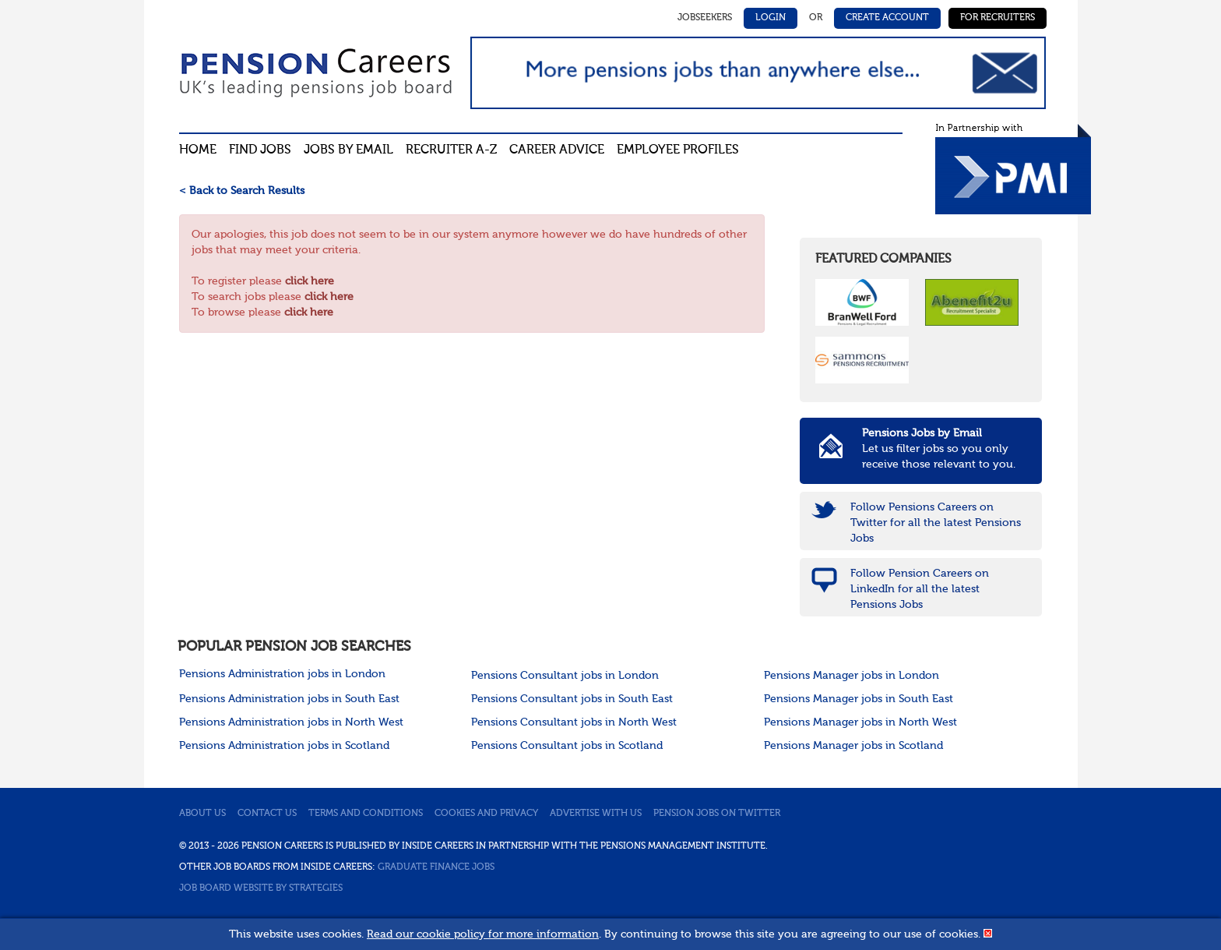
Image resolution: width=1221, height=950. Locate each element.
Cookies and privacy (486, 813)
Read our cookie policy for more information (483, 934)
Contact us (267, 813)
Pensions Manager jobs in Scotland (853, 745)
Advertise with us (596, 813)
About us (202, 813)
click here (309, 281)
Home (197, 150)
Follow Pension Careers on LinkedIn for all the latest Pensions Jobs (919, 589)
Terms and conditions (365, 813)
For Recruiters (997, 18)
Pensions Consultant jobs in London (565, 675)
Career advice (556, 150)
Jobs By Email (348, 150)
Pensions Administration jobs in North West (291, 722)
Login (770, 18)
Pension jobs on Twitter (716, 813)
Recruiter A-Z (451, 150)
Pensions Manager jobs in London (851, 675)
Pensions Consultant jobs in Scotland (567, 745)
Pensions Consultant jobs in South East (572, 699)
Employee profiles (678, 150)
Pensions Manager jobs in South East (858, 699)
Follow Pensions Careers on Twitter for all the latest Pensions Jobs (935, 523)
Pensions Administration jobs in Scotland (284, 745)
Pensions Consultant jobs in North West (574, 722)
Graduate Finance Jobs (436, 867)
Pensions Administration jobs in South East (289, 699)
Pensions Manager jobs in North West (860, 722)
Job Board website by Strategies (261, 888)
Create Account (887, 18)
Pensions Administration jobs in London (282, 674)
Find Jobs (260, 150)
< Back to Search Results (241, 190)
